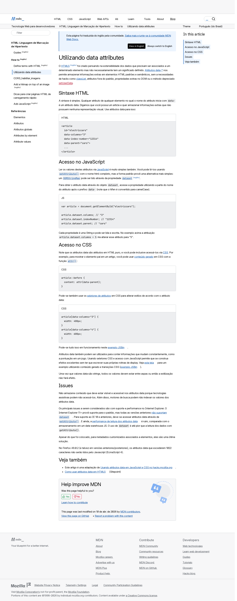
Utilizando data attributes (27, 72)
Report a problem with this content (114, 515)
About (99, 546)
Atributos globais (23, 129)
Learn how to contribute (74, 502)
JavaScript (103, 169)
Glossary (188, 567)
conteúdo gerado (143, 256)
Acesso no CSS (194, 51)
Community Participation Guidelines (122, 585)
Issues (188, 56)
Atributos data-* (154, 70)
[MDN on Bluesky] (18, 564)
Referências (18, 111)
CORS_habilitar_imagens (27, 78)
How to (15, 59)
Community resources (151, 551)
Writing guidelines (148, 557)
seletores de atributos (99, 295)
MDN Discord (147, 562)
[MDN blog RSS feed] (35, 564)
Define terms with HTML (27, 66)
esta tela (149, 362)
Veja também (192, 61)
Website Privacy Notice (47, 585)
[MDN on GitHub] (13, 564)
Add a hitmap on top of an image (31, 84)
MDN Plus (101, 567)
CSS (165, 252)
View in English (136, 46)
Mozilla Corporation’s (28, 591)
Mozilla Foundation (78, 591)
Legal (95, 585)
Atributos (19, 123)
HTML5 (65, 65)
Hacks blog (189, 573)
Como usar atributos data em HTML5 (85, 471)
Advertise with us (105, 562)
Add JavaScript (22, 103)
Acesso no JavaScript (197, 47)
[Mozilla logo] (21, 585)
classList (81, 78)
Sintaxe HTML (193, 42)
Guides (17, 52)
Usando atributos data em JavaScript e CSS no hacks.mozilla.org (136, 467)
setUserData (66, 83)
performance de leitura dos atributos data (115, 421)
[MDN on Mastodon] (29, 564)
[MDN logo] (17, 539)
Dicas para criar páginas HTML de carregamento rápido (32, 96)
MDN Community (148, 546)
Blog (172, 18)
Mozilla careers (104, 557)
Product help (103, 573)
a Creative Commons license (141, 595)
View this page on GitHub (75, 515)
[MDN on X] (24, 564)
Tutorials (187, 562)
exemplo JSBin (116, 347)
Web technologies (193, 546)
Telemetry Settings (76, 585)
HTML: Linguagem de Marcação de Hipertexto (30, 44)
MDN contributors (130, 511)
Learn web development (196, 551)
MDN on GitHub (148, 567)
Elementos (19, 117)
